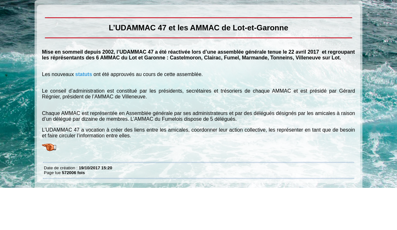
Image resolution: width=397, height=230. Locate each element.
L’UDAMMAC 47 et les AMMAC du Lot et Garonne (45, 9)
